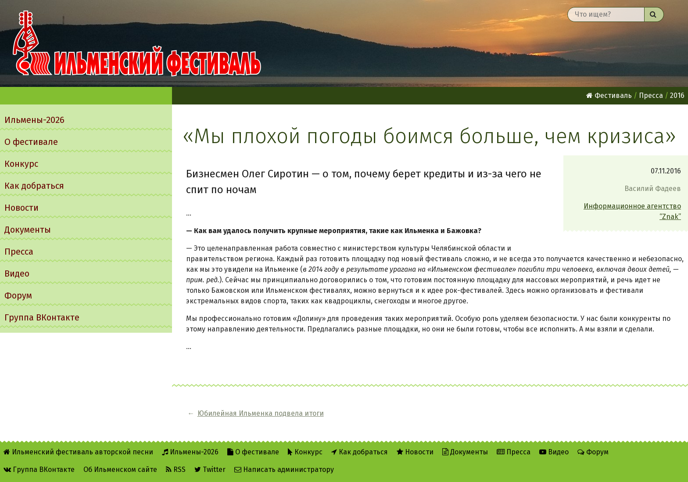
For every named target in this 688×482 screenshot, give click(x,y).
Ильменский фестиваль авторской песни (137, 43)
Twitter (210, 469)
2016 (677, 95)
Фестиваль (609, 95)
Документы (27, 229)
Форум (18, 295)
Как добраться (34, 185)
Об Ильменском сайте (120, 469)
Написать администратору (284, 469)
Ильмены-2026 (34, 120)
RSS (176, 469)
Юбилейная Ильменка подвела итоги (260, 413)
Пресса (18, 251)
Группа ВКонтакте (41, 317)
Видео (16, 273)
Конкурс (21, 163)
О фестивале (31, 142)
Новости (21, 207)
